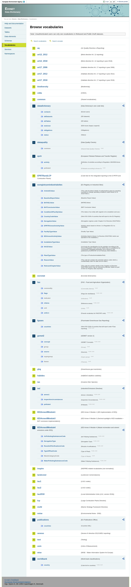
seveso (40, 533)
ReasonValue (49, 260)
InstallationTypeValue (52, 242)
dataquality (42, 142)
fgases (40, 321)
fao (38, 282)
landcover (42, 475)
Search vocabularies (40, 41)
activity (46, 162)
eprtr (39, 156)
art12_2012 (42, 55)
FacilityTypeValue (50, 231)
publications (43, 520)
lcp (38, 501)
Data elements (10, 36)
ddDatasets (48, 116)
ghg (39, 369)
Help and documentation (14, 24)
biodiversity (42, 87)
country (47, 565)
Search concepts (57, 41)
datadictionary (44, 106)
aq (38, 48)
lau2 (39, 488)
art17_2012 (42, 74)
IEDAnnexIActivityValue (52, 236)
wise (39, 553)
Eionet (14, 19)
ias (38, 382)
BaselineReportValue (51, 198)
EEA (14, 1)
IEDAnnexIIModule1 (46, 412)
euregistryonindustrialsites (49, 185)
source (46, 352)
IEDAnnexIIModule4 (46, 427)
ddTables (47, 121)
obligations (48, 130)
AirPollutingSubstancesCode (54, 436)
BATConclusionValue (52, 207)
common (41, 99)
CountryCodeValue (51, 216)
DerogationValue (50, 221)
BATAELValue (49, 203)
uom (39, 546)
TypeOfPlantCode (50, 451)
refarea (46, 303)
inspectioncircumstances (53, 399)
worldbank (42, 559)
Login (107, 1)
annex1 (46, 394)
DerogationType (50, 441)
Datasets (8, 28)
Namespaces (10, 54)
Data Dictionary (23, 19)
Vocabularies (10, 45)
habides (41, 376)
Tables (7, 32)
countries (47, 327)
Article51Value (49, 191)
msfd (39, 507)
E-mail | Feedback (12, 580)
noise (39, 513)
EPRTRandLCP (44, 176)
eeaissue (47, 126)
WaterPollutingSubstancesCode (56, 461)
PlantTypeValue (49, 255)
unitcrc (46, 313)
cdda (39, 93)
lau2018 (40, 494)
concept (47, 342)
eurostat (41, 276)
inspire (40, 469)
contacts (47, 112)
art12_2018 (42, 61)
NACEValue (48, 247)
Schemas (8, 41)
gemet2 (40, 336)
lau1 (39, 481)
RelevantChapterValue (52, 266)
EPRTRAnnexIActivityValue (54, 226)
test (39, 540)
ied (38, 388)
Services (8, 49)
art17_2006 (42, 67)
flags (46, 293)
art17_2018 (42, 80)
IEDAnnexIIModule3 (46, 418)
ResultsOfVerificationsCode (54, 446)
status (46, 135)
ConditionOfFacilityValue (53, 212)
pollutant (47, 404)
